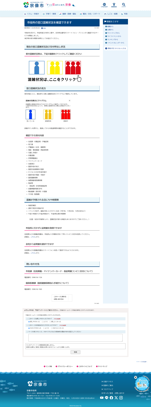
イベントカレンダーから (115, 43)
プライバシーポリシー (64, 366)
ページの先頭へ (142, 361)
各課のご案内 (107, 385)
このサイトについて (84, 366)
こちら (33, 237)
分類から (110, 30)
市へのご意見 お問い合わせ (112, 393)
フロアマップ (107, 389)
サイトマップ (101, 366)
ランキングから (112, 39)
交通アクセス (107, 382)
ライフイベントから (114, 36)
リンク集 (48, 366)
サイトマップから (113, 33)
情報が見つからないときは (115, 48)
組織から (110, 26)
